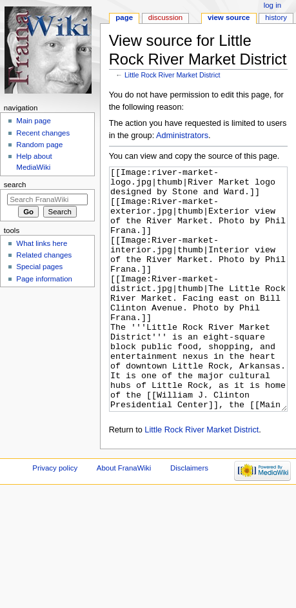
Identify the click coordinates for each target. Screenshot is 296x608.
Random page (39, 144)
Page (124, 17)
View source (229, 17)
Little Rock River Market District (172, 75)
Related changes (44, 255)
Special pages (39, 266)
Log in (272, 5)
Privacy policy (54, 516)
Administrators (182, 135)
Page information (44, 279)
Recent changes (43, 133)
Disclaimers (189, 516)
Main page (33, 121)
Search (15, 184)
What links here (41, 243)
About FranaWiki (124, 516)
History (276, 17)
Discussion (165, 17)
